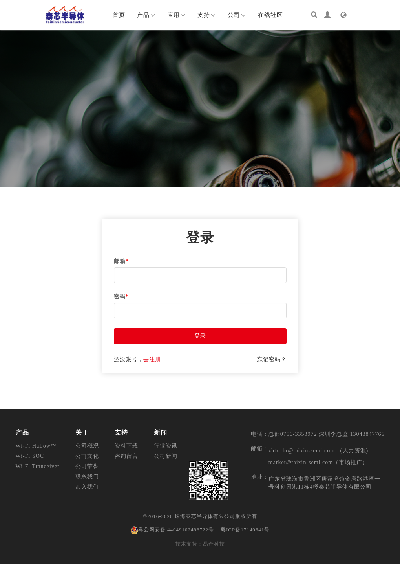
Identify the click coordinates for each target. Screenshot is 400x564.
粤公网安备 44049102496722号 (172, 530)
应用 (176, 15)
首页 (119, 15)
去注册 (152, 359)
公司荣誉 (87, 466)
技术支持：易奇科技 (200, 544)
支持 (206, 15)
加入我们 (87, 487)
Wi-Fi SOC (30, 456)
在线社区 (270, 15)
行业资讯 (165, 446)
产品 (146, 15)
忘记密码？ (272, 359)
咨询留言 (126, 456)
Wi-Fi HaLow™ (36, 446)
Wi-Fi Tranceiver (38, 466)
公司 (237, 15)
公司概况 (87, 446)
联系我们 (87, 476)
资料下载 (126, 446)
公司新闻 (165, 456)
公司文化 (87, 456)
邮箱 (121, 261)
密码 (121, 296)
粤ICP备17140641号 (245, 530)
